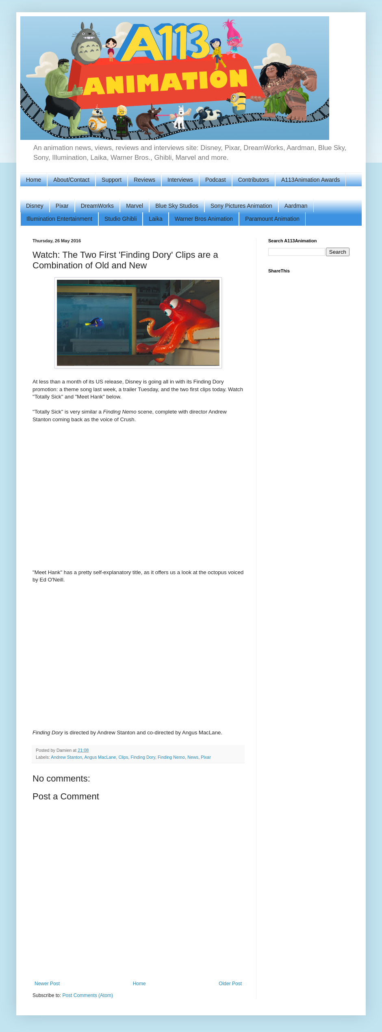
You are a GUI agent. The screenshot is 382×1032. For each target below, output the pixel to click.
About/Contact (71, 179)
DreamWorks (97, 205)
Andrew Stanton (66, 757)
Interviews (180, 179)
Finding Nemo (171, 757)
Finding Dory (143, 757)
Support (112, 179)
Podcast (215, 179)
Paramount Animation (272, 219)
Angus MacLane (100, 757)
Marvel (134, 205)
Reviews (144, 179)
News (192, 757)
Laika (155, 219)
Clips (123, 757)
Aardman (296, 205)
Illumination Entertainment (59, 219)
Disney (34, 205)
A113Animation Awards (310, 179)
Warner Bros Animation (204, 219)
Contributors (253, 179)
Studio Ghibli (120, 219)
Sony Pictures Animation (241, 205)
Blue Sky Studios (176, 205)
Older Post (230, 983)
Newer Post (47, 983)
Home (33, 179)
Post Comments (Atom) (87, 995)
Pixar (62, 205)
